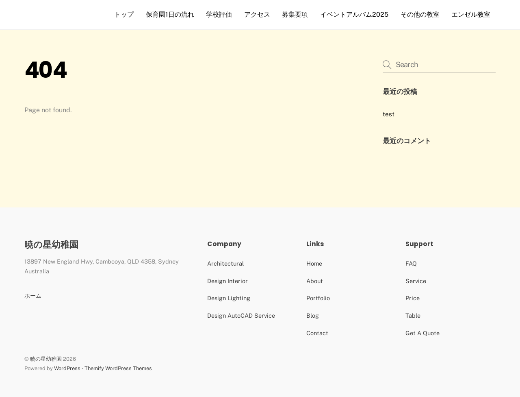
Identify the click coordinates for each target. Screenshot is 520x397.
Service (415, 280)
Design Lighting (228, 297)
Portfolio (318, 297)
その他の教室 (420, 14)
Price (412, 297)
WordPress (67, 368)
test (388, 114)
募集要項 (295, 14)
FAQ (411, 263)
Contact (317, 332)
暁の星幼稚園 (46, 359)
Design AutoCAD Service (241, 315)
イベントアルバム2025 (354, 14)
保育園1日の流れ (170, 14)
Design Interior (227, 280)
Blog (312, 315)
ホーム (32, 295)
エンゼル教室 (470, 14)
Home (314, 263)
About (314, 280)
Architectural (225, 263)
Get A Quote (422, 332)
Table (412, 315)
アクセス (257, 14)
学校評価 (219, 14)
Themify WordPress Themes (118, 368)
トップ (124, 14)
